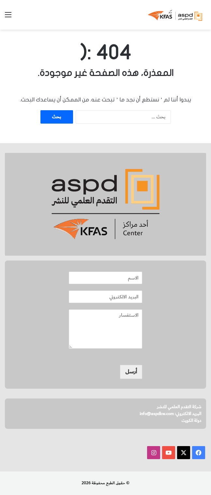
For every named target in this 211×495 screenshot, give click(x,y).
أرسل (131, 372)
